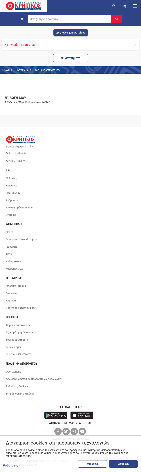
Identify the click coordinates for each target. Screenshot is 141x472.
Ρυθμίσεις (10, 465)
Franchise (11, 293)
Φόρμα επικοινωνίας (18, 325)
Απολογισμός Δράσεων (19, 207)
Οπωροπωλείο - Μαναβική (21, 239)
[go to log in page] (114, 6)
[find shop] (22, 19)
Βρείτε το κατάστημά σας (21, 307)
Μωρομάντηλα (14, 268)
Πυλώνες (11, 178)
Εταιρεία (11, 214)
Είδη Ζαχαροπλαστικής (47, 70)
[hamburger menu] (135, 6)
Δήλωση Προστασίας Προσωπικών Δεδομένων (34, 378)
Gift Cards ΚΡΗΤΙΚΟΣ (18, 354)
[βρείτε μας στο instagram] (74, 431)
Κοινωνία (11, 185)
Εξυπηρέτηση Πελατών (19, 332)
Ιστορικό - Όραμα (16, 285)
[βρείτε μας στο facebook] (58, 431)
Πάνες (9, 232)
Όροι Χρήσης (13, 371)
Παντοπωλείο (23, 70)
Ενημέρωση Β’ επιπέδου (20, 393)
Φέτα (9, 254)
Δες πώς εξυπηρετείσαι (70, 32)
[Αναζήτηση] (116, 19)
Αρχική (8, 70)
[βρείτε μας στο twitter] (66, 431)
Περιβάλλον (13, 192)
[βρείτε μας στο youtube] (83, 431)
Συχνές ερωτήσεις (17, 339)
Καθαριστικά (13, 261)
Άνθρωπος (12, 200)
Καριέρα (11, 300)
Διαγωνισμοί (13, 347)
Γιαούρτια (11, 246)
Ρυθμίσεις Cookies (17, 386)
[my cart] (124, 6)
